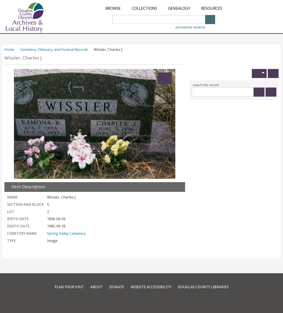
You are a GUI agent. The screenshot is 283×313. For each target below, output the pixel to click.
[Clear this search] (271, 92)
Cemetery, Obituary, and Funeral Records (54, 49)
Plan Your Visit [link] (68, 286)
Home (9, 49)
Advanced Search (190, 27)
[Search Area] (158, 19)
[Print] (273, 73)
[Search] (210, 19)
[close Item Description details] (25, 186)
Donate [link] (116, 286)
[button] (259, 73)
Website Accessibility (151, 286)
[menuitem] (113, 8)
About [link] (96, 286)
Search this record (206, 85)
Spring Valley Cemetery (66, 233)
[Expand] (165, 78)
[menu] (164, 8)
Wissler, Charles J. (23, 57)
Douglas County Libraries (203, 286)
